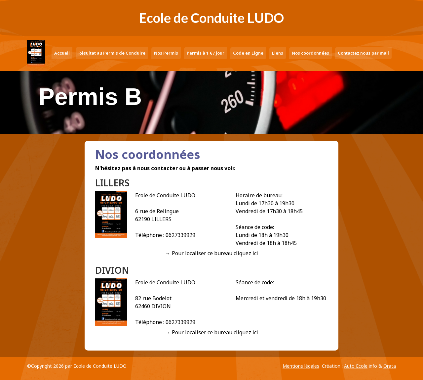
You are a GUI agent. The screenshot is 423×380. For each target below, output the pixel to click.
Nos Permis (166, 53)
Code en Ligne (248, 53)
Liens (277, 53)
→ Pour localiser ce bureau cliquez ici (211, 253)
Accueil (62, 53)
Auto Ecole (355, 366)
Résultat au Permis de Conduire (111, 53)
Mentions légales (301, 366)
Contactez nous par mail (363, 53)
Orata (389, 366)
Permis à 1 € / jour (205, 53)
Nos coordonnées (310, 53)
